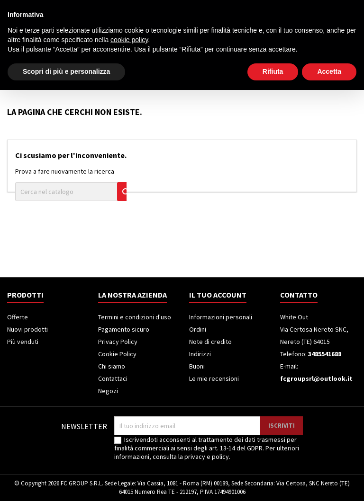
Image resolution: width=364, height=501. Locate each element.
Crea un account (331, 8)
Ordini (197, 329)
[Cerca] (196, 39)
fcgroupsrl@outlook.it (316, 378)
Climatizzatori (229, 74)
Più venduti (22, 341)
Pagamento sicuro (123, 329)
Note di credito (210, 341)
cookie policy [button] (129, 451)
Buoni (197, 366)
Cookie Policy (117, 354)
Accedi (289, 8)
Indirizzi (200, 354)
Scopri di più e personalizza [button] (66, 482)
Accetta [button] (329, 482)
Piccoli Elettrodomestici (308, 74)
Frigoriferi (173, 74)
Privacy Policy (117, 341)
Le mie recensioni (214, 378)
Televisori (124, 74)
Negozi (108, 391)
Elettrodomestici (65, 74)
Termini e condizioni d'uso (134, 317)
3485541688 (89, 8)
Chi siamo (111, 366)
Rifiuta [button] (273, 482)
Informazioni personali (220, 317)
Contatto (19, 8)
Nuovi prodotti (27, 329)
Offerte (17, 317)
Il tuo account (217, 294)
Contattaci (112, 378)
